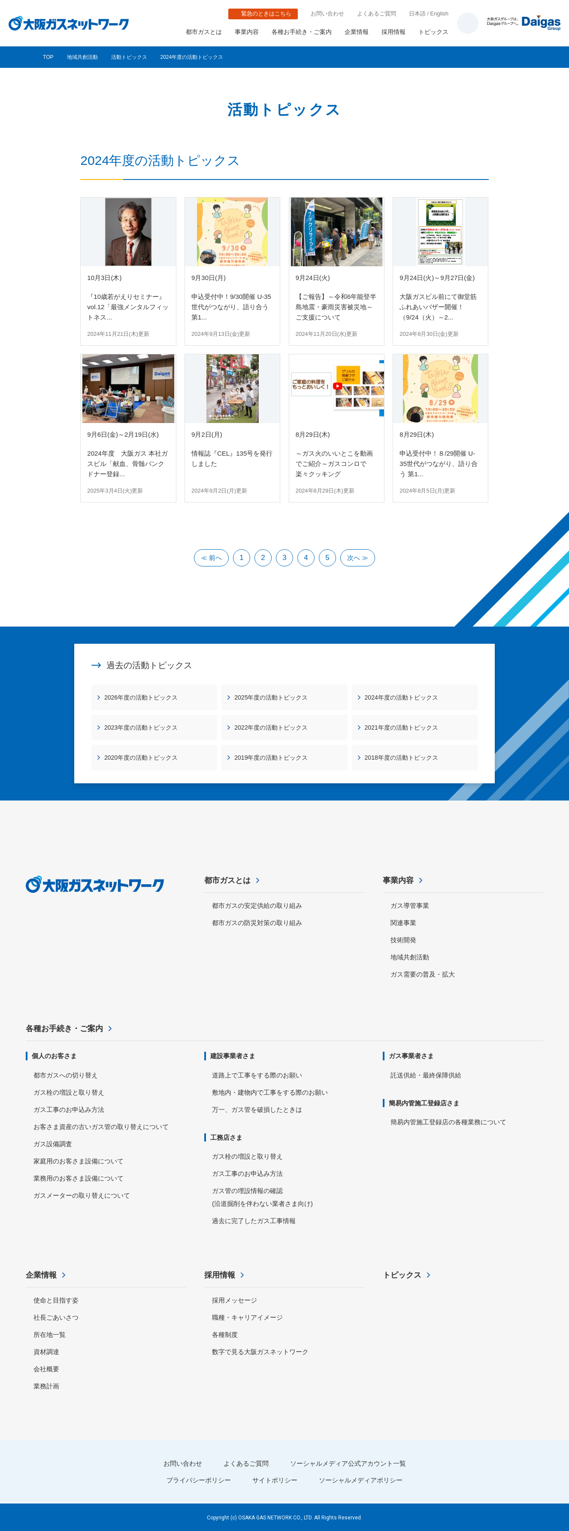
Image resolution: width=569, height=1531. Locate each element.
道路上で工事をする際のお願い (257, 1075)
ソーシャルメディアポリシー (361, 1480)
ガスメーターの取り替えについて (81, 1195)
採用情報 (393, 31)
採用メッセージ (234, 1300)
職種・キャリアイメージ (247, 1317)
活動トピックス (129, 57)
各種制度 (225, 1334)
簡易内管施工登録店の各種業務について (448, 1122)
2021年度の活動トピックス (401, 727)
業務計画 (46, 1386)
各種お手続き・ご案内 (302, 31)
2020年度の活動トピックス (141, 757)
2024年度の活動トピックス (401, 697)
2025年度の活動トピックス (271, 697)
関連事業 (403, 922)
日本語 (417, 13)
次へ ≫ (357, 557)
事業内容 (247, 31)
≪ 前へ (211, 557)
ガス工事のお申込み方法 (68, 1109)
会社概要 (46, 1369)
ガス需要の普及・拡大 (422, 974)
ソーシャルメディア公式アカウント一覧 (348, 1463)
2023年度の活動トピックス (141, 727)
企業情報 (357, 31)
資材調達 (46, 1351)
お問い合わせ (327, 13)
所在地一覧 (49, 1334)
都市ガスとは (204, 31)
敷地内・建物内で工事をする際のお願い (270, 1092)
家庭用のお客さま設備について (78, 1161)
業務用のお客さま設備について (78, 1178)
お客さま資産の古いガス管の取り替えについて (101, 1126)
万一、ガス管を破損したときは (257, 1109)
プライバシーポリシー (198, 1480)
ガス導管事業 (409, 905)
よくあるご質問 (376, 13)
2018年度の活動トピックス (401, 757)
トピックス (433, 31)
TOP (48, 57)
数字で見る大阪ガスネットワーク (260, 1351)
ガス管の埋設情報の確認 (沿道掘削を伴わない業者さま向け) (262, 1197)
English (439, 13)
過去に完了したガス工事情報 (254, 1220)
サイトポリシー (274, 1480)
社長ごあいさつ (56, 1317)
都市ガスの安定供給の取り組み (257, 905)
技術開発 (403, 940)
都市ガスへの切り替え (65, 1075)
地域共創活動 (82, 57)
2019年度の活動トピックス (271, 757)
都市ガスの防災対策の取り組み (257, 922)
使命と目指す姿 (56, 1300)
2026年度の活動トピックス (141, 697)
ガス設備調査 (52, 1143)
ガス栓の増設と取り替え (68, 1092)
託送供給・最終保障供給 (425, 1075)
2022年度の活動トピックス (271, 727)
